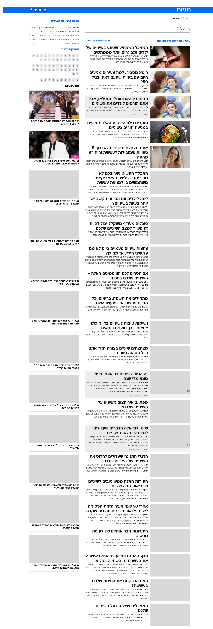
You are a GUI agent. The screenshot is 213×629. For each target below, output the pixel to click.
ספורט (160, 3)
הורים (56, 39)
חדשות (172, 3)
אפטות (62, 35)
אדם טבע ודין (32, 31)
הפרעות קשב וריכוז (43, 39)
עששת (173, 18)
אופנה (62, 3)
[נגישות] (4, 3)
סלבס (126, 3)
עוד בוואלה (69, 86)
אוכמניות (71, 35)
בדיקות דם (53, 35)
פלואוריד (57, 31)
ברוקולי (29, 35)
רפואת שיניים (45, 31)
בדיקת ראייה (40, 35)
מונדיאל (148, 3)
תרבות (136, 3)
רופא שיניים (47, 27)
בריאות (98, 3)
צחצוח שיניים (61, 27)
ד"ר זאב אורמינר (67, 39)
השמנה (29, 39)
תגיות (184, 18)
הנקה (37, 27)
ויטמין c (29, 43)
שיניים (73, 27)
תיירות (86, 3)
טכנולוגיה (74, 3)
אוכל (108, 3)
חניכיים (29, 27)
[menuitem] (170, 3)
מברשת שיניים (69, 31)
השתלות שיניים (68, 43)
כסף (117, 3)
